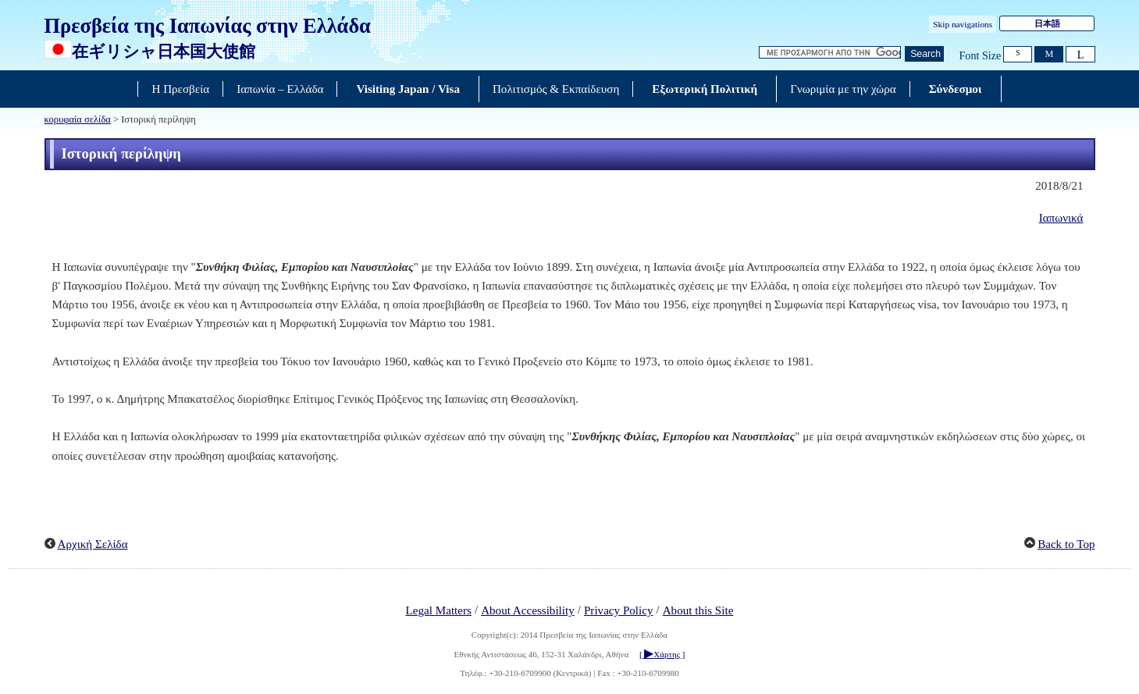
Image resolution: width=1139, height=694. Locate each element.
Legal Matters (439, 610)
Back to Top (1066, 544)
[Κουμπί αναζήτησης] (924, 54)
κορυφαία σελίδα (77, 119)
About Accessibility (528, 610)
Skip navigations (962, 24)
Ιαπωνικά (1061, 218)
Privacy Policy (618, 610)
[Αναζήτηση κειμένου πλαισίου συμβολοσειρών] (830, 52)
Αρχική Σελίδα (93, 544)
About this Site (698, 610)
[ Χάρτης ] (662, 654)
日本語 (1047, 23)
